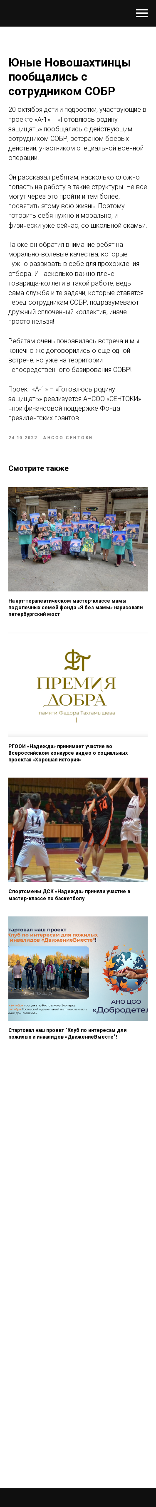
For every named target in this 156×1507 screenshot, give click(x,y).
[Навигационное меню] (142, 13)
